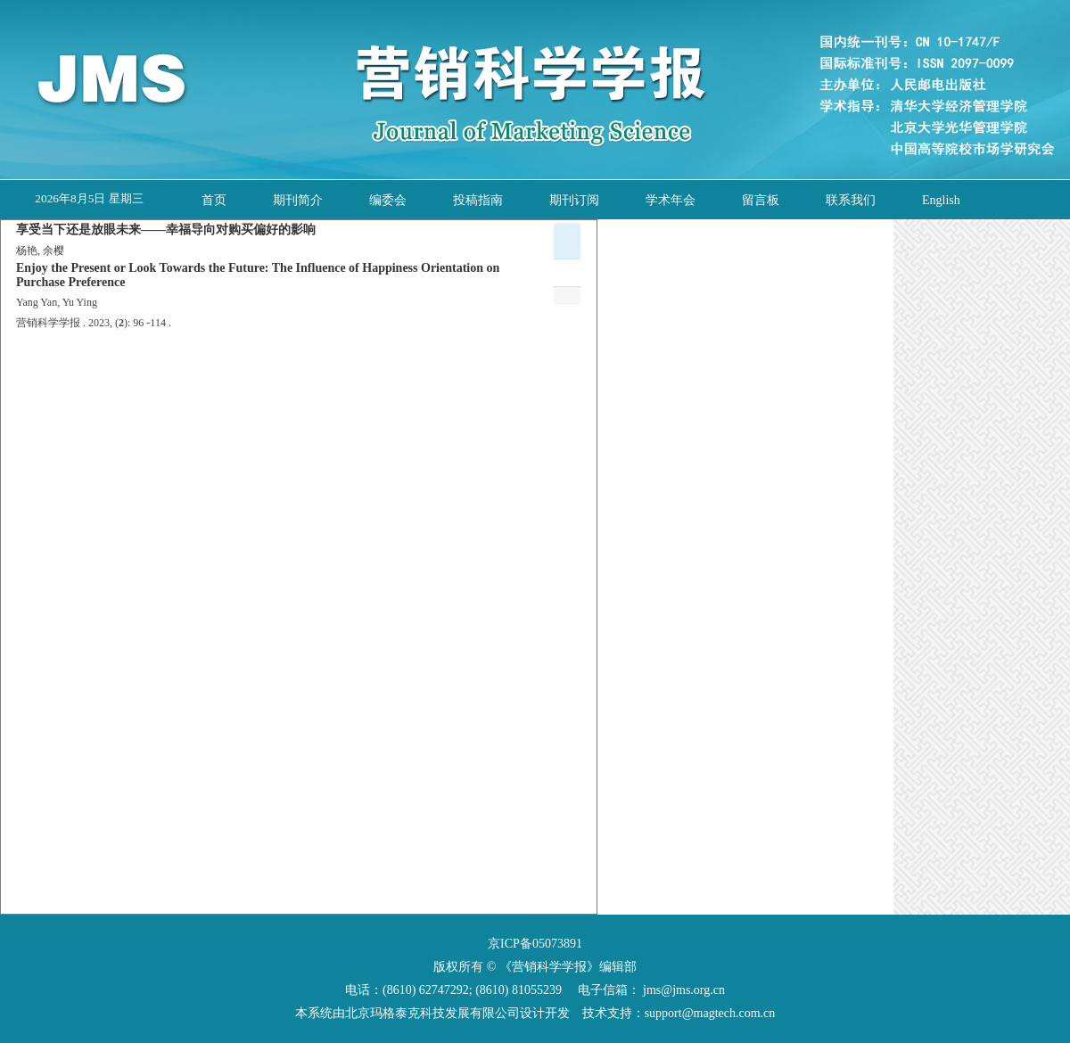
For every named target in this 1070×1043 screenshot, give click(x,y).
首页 (214, 200)
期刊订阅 (574, 200)
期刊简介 (298, 200)
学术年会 (671, 200)
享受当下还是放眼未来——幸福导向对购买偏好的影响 (166, 229)
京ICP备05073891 (535, 943)
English (941, 200)
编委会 (388, 200)
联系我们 (851, 200)
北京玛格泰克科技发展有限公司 (432, 1013)
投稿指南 (478, 200)
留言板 (760, 200)
